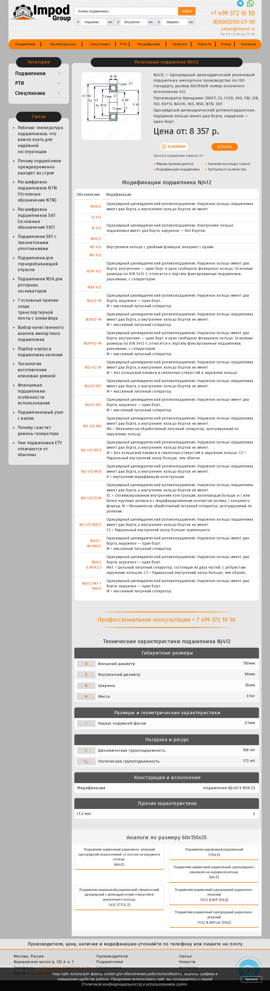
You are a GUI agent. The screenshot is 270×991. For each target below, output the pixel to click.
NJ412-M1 (93, 405)
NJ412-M (94, 301)
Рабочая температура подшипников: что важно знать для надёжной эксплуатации (40, 139)
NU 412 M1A (91, 471)
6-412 (96, 217)
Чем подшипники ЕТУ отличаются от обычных (40, 448)
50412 (214, 877)
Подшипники (25, 44)
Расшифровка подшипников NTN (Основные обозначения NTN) (37, 191)
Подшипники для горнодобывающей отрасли (38, 263)
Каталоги (179, 44)
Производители (62, 44)
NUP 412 (94, 271)
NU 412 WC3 (91, 450)
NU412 (95, 206)
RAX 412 (94, 287)
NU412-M (93, 319)
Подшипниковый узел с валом (41, 415)
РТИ (123, 44)
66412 (119, 864)
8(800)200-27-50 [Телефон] (234, 21)
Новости (204, 44)
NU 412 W (93, 367)
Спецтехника (100, 44)
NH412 (95, 239)
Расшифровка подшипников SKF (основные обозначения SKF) (36, 218)
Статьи (226, 44)
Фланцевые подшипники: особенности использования (34, 394)
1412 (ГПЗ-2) (119, 904)
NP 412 (95, 255)
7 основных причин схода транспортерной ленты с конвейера (38, 309)
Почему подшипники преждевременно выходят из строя (39, 166)
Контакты (248, 44)
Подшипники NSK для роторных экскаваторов (40, 285)
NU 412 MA (92, 426)
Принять (251, 979)
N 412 (96, 228)
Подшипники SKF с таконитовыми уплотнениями (37, 242)
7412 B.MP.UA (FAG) (214, 922)
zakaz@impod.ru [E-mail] (238, 28)
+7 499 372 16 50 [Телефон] (233, 13)
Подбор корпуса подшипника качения (40, 351)
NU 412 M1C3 (90, 525)
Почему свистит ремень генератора (38, 430)
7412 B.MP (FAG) (214, 899)
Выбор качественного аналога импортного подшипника (41, 333)
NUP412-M (92, 343)
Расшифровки (148, 44)
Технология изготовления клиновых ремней (36, 369)
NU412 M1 (92, 386)
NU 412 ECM (91, 498)
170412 (214, 854)
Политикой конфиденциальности (112, 984)
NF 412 (95, 247)
